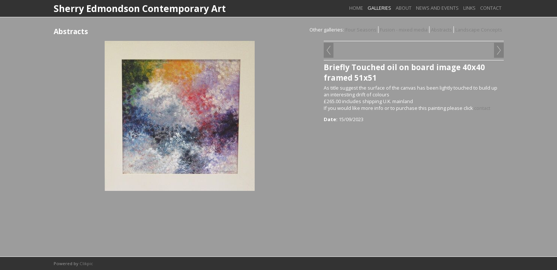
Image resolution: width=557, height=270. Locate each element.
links (469, 7)
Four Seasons (361, 29)
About (403, 7)
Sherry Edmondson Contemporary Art (140, 8)
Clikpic (86, 263)
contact (482, 108)
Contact (490, 7)
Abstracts (441, 29)
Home (356, 7)
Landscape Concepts (478, 29)
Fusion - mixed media (404, 29)
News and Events (437, 7)
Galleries (379, 7)
